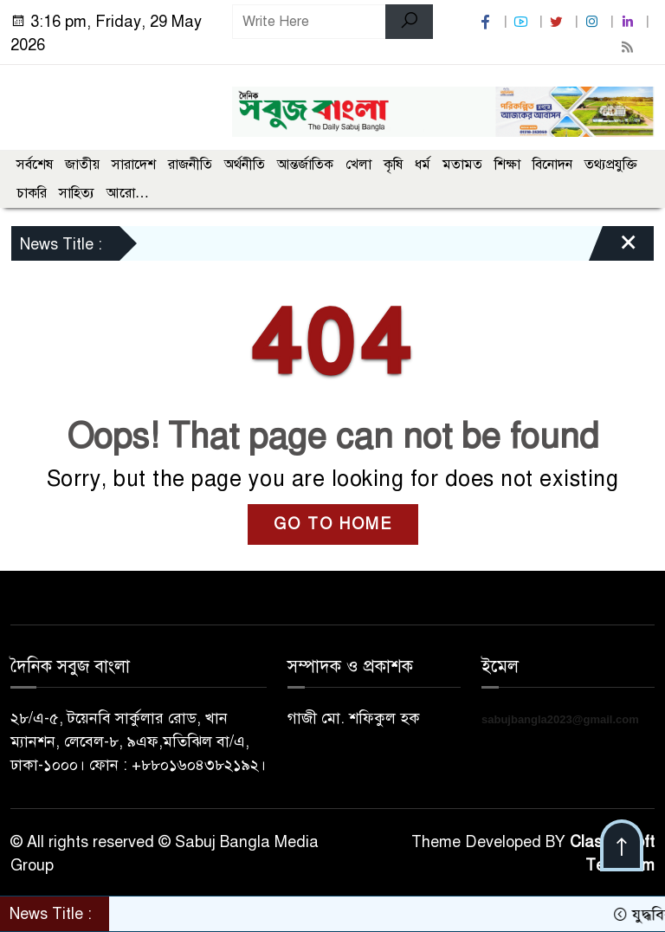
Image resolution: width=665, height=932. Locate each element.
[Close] (613, 248)
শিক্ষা (507, 164)
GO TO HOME (333, 524)
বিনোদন (552, 164)
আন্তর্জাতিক (305, 164)
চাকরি (31, 193)
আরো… (128, 193)
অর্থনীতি (244, 164)
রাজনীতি (190, 164)
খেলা (358, 164)
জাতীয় (82, 164)
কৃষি (393, 164)
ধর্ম (422, 164)
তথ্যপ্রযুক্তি (610, 164)
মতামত (462, 164)
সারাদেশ (134, 164)
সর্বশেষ (34, 164)
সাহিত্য (76, 193)
